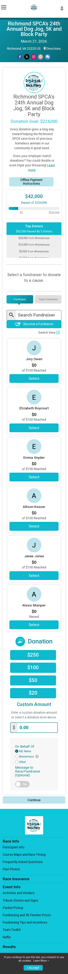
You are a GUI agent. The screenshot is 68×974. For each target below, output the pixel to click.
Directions (53, 48)
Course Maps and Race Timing (24, 854)
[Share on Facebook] (19, 56)
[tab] (20, 299)
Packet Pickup (13, 908)
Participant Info (13, 847)
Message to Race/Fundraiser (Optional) (27, 771)
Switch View (49, 332)
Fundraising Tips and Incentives (25, 922)
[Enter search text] (38, 315)
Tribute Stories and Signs (20, 900)
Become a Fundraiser (34, 324)
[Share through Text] (47, 56)
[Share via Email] (40, 56)
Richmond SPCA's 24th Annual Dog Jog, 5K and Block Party (34, 28)
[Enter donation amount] (37, 727)
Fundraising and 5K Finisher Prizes (27, 915)
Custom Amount (34, 704)
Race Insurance (16, 879)
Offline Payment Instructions (31, 181)
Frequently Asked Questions (23, 862)
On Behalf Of (24, 746)
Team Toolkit (12, 930)
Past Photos (11, 869)
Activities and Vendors (19, 893)
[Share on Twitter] (26, 56)
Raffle (7, 937)
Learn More (40, 960)
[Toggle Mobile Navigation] (3, 7)
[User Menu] (61, 7)
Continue (34, 800)
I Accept (33, 968)
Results (9, 947)
